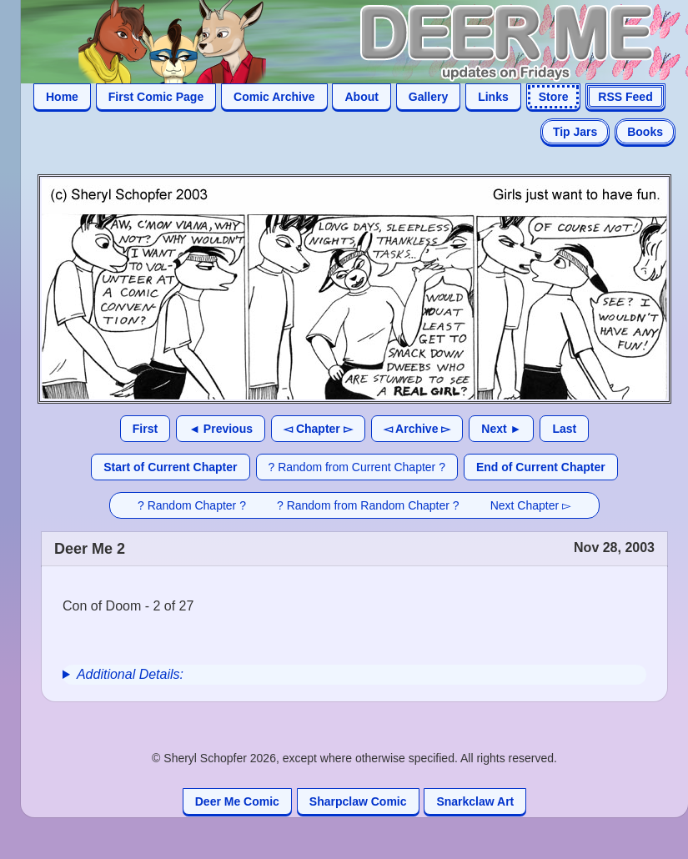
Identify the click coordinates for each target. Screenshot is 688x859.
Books (645, 131)
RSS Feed (625, 96)
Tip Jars (575, 131)
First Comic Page (155, 96)
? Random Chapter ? (192, 505)
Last (564, 428)
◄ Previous (220, 428)
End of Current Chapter (540, 467)
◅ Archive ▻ (417, 428)
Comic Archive (274, 96)
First (145, 428)
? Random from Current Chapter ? (357, 467)
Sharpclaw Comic (358, 801)
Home (62, 96)
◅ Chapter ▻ (318, 428)
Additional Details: (130, 674)
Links (493, 96)
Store (554, 96)
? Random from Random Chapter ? (368, 505)
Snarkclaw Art (475, 801)
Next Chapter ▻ (530, 505)
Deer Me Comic (237, 801)
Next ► (501, 428)
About (361, 96)
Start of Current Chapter (170, 467)
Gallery (428, 96)
